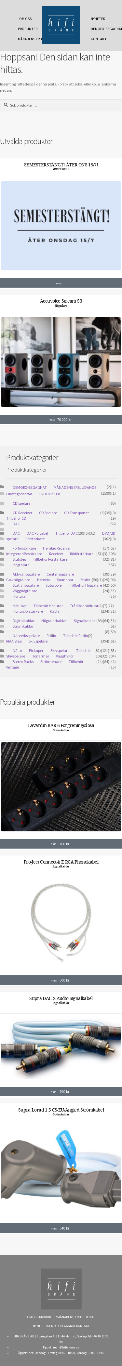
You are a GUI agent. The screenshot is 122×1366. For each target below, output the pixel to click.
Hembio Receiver (57, 548)
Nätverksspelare (26, 635)
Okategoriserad (19, 493)
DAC (16, 523)
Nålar (17, 650)
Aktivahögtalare (26, 574)
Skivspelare (38, 641)
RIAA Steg (13, 641)
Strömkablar (23, 626)
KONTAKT (99, 39)
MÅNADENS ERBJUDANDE (26, 39)
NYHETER (98, 19)
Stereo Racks (23, 661)
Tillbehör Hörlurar (48, 605)
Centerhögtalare (60, 574)
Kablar (55, 611)
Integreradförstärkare (24, 553)
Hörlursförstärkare (28, 611)
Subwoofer (54, 585)
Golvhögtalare (18, 579)
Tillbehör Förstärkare (50, 559)
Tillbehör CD (16, 518)
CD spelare (21, 503)
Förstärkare (35, 538)
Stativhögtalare (26, 585)
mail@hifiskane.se (66, 1347)
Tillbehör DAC (66, 533)
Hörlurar (20, 596)
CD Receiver (22, 512)
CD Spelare (48, 512)
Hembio (43, 579)
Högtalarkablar (54, 620)
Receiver (56, 553)
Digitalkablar (23, 620)
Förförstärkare (24, 548)
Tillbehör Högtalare (86, 585)
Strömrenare (50, 661)
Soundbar (65, 579)
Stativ (85, 579)
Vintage (12, 667)
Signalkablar (84, 620)
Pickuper (36, 650)
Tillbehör (76, 661)
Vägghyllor (65, 656)
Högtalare (61, 306)
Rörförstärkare (81, 553)
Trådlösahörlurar (84, 605)
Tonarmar (40, 656)
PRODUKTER (26, 29)
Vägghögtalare (25, 590)
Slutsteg (19, 559)
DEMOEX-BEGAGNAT (99, 29)
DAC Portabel (37, 533)
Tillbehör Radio (75, 635)
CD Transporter (76, 512)
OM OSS (25, 19)
